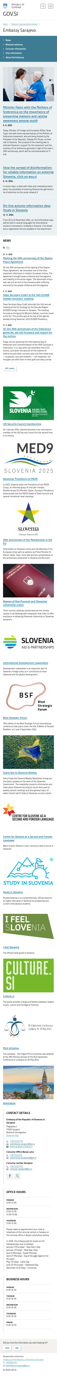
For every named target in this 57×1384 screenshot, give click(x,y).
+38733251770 (16, 1141)
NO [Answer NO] (17, 1348)
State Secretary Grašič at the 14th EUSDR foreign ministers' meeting (26, 296)
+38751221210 (16, 1155)
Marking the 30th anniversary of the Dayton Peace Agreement (28, 259)
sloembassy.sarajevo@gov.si (22, 1144)
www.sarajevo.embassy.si (21, 1146)
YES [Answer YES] (7, 1348)
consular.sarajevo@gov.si (21, 1169)
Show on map (12, 1135)
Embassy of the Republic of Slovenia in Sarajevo (23, 1359)
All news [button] (9, 368)
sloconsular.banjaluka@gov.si (23, 1158)
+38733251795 (16, 1166)
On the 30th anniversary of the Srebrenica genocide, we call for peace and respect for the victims (27, 332)
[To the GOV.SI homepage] (15, 9)
